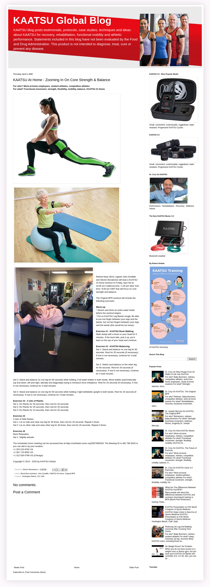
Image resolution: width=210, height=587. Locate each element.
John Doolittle (43, 473)
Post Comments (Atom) (35, 572)
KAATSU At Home (57, 473)
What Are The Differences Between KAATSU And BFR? (180, 488)
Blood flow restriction (29, 473)
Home (76, 567)
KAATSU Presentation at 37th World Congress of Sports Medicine (181, 508)
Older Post (134, 567)
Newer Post (19, 567)
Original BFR (70, 473)
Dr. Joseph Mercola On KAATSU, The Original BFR (179, 412)
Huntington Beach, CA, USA (33, 476)
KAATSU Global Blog (62, 20)
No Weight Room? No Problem (178, 546)
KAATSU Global (48, 461)
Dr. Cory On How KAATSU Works (179, 431)
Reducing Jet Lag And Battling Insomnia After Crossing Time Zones (178, 529)
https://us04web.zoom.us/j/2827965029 (85, 443)
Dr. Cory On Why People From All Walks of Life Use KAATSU (180, 373)
